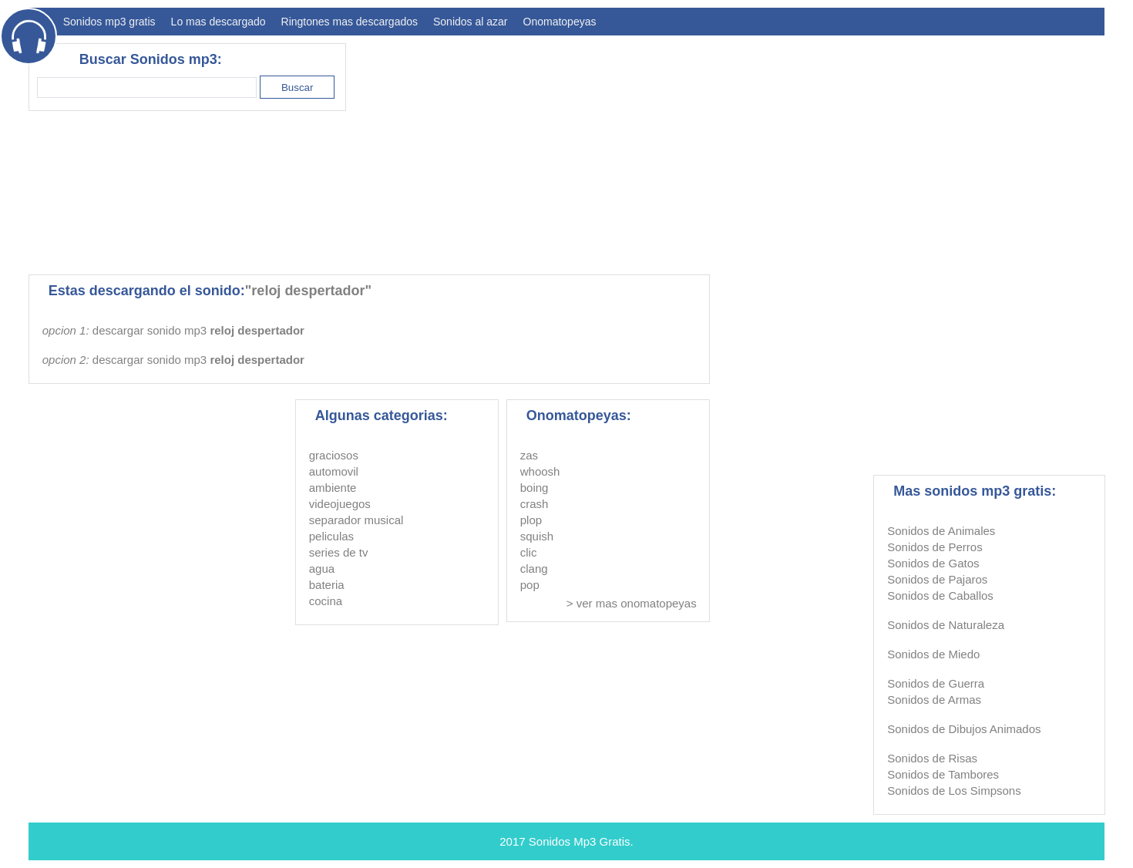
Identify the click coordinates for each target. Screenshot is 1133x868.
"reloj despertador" (308, 290)
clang (534, 568)
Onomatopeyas (560, 21)
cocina (325, 600)
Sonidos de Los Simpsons (953, 790)
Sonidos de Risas (932, 758)
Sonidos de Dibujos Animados (964, 728)
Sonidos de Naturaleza (945, 624)
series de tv (338, 552)
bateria (327, 584)
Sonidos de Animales (941, 530)
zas (529, 455)
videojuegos (340, 503)
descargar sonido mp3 (198, 330)
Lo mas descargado (218, 21)
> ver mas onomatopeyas (631, 603)
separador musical (356, 520)
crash (534, 503)
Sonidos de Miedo (933, 654)
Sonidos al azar (470, 21)
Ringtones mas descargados (349, 21)
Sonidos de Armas (934, 699)
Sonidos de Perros (934, 546)
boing (534, 487)
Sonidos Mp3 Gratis (579, 841)
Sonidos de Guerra (935, 683)
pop (530, 584)
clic (528, 552)
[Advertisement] (823, 151)
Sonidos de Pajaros (937, 579)
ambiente (333, 487)
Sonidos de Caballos (940, 595)
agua (322, 568)
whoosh (540, 471)
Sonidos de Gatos (933, 563)
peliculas (331, 536)
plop (531, 520)
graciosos (333, 455)
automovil (333, 471)
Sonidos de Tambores (943, 774)
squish (536, 536)
